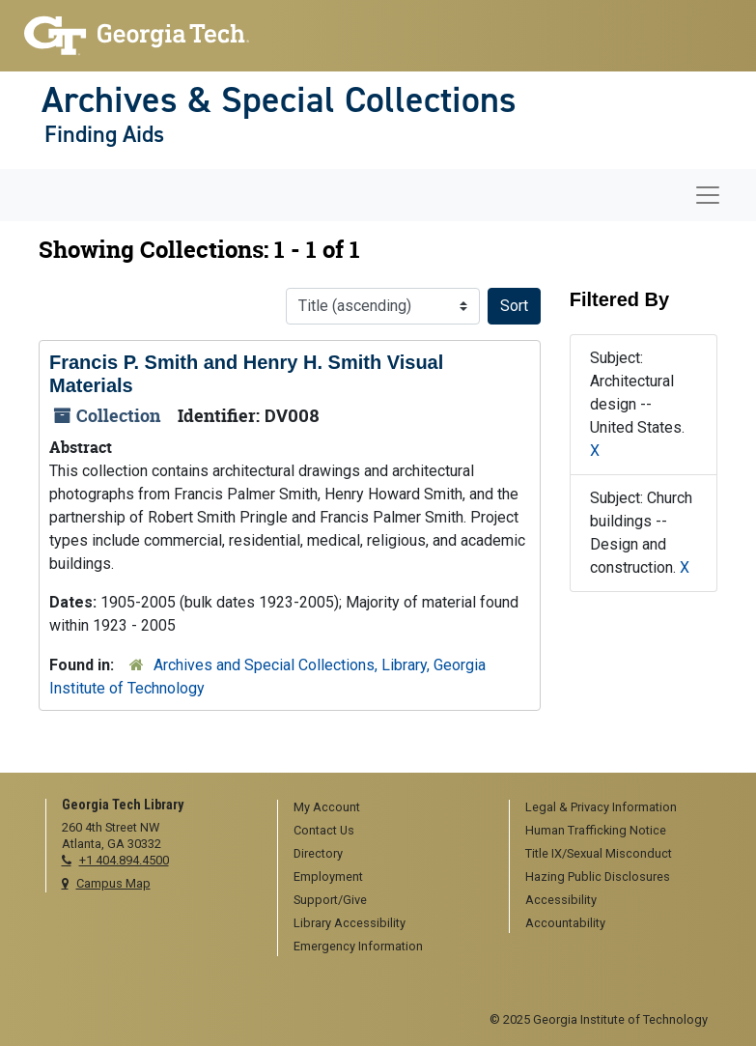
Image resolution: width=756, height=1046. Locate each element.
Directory (318, 853)
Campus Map (113, 883)
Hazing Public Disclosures (597, 876)
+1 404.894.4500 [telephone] (124, 860)
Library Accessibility (350, 923)
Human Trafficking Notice (595, 830)
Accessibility (561, 899)
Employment (328, 876)
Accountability (565, 923)
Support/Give (330, 899)
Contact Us (324, 830)
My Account (327, 807)
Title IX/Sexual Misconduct (598, 853)
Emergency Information (358, 946)
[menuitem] (387, 808)
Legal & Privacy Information (601, 807)
